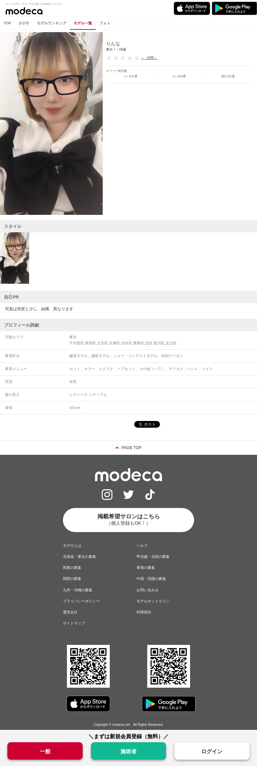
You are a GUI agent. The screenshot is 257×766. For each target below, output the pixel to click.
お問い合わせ (148, 590)
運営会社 (70, 612)
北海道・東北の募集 (79, 557)
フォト (104, 23)
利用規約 (144, 612)
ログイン (212, 751)
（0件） (151, 58)
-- (142, 58)
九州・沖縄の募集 (77, 590)
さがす (23, 23)
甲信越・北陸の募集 (153, 557)
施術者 (128, 751)
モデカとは (72, 545)
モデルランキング (51, 23)
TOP (7, 23)
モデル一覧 (83, 23)
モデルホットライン (153, 601)
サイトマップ (74, 623)
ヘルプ (142, 545)
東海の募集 (146, 568)
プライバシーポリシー (81, 601)
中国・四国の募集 (151, 579)
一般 (45, 751)
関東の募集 (72, 568)
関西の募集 (72, 579)
